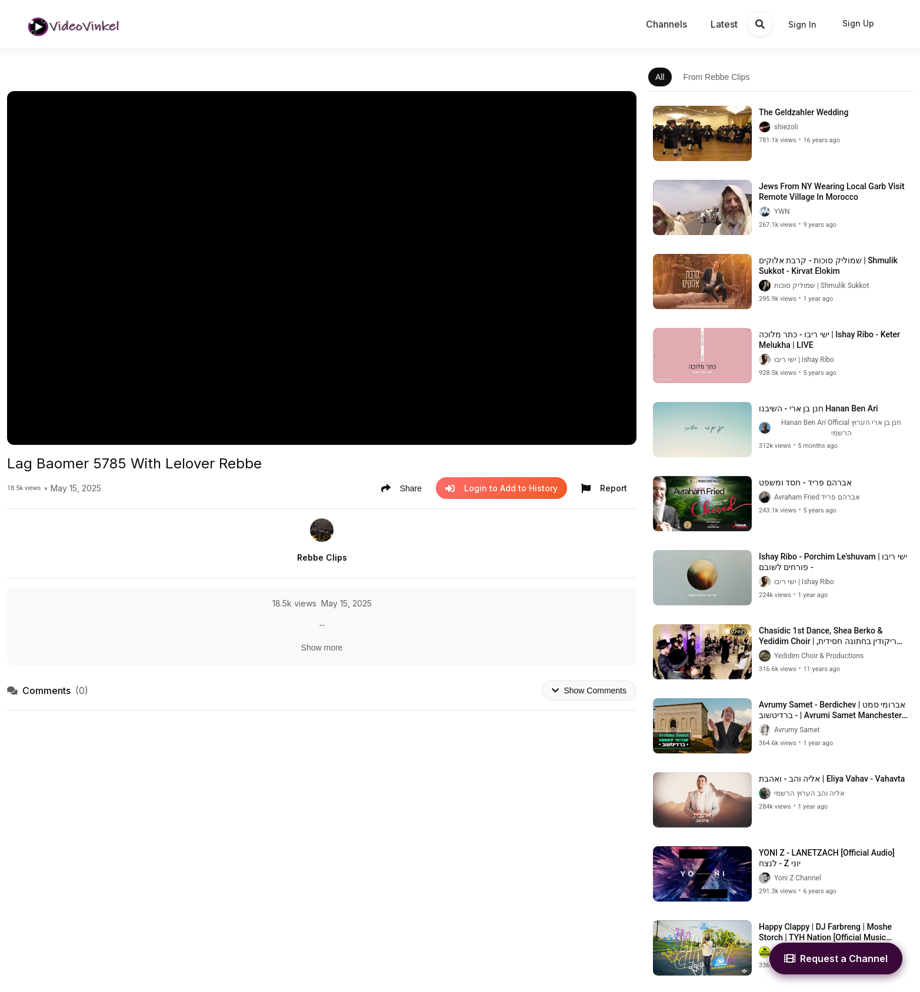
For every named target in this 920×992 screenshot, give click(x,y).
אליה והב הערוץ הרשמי (809, 793)
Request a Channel (836, 958)
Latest (724, 24)
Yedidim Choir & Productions (819, 656)
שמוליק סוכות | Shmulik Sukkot (821, 285)
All (660, 77)
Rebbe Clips (322, 557)
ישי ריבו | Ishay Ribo (804, 360)
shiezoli (786, 127)
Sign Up (858, 23)
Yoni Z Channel (797, 878)
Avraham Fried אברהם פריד (817, 497)
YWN (782, 211)
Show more (322, 647)
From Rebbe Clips (717, 77)
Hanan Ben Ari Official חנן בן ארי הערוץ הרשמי (841, 427)
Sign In (802, 24)
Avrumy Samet (797, 730)
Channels (666, 24)
